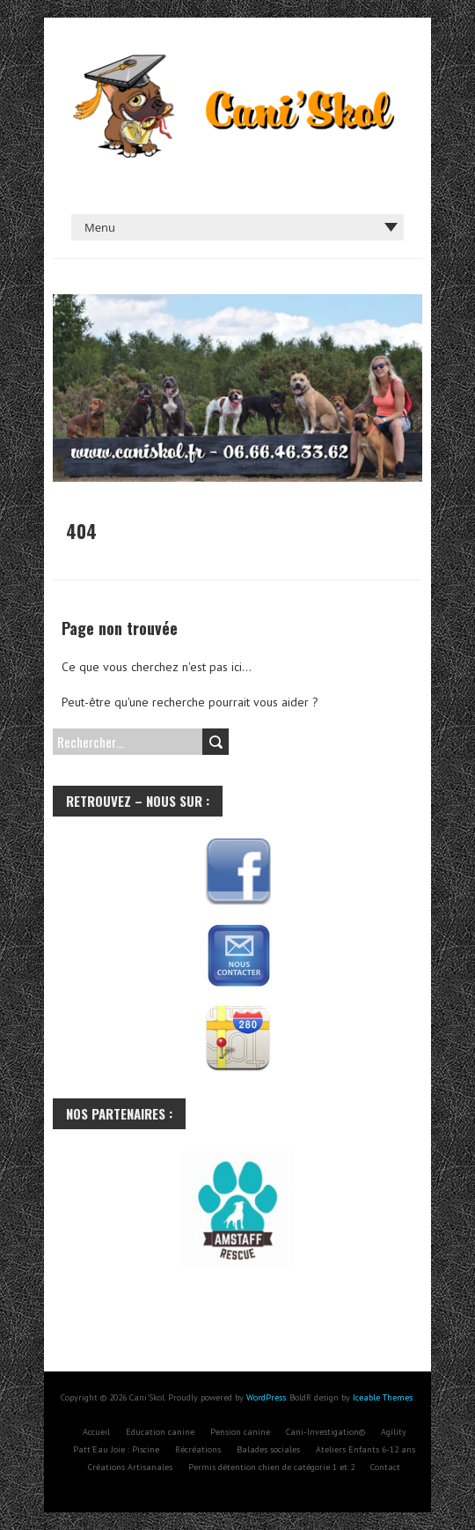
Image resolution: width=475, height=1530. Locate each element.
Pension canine (240, 1432)
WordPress (266, 1397)
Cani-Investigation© (325, 1432)
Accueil (96, 1432)
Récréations (198, 1449)
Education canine (160, 1432)
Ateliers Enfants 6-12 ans (365, 1449)
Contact (385, 1467)
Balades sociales (268, 1449)
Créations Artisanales (130, 1467)
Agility (393, 1432)
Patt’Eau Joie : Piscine (116, 1449)
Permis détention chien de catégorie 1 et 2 (271, 1467)
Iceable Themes (383, 1397)
